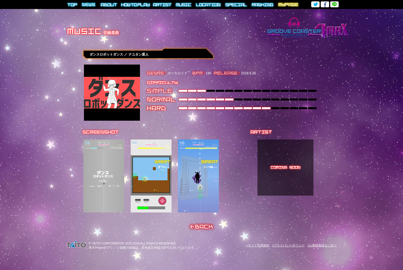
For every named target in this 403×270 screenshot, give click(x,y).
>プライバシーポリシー (288, 245)
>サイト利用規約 (257, 245)
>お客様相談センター (322, 245)
